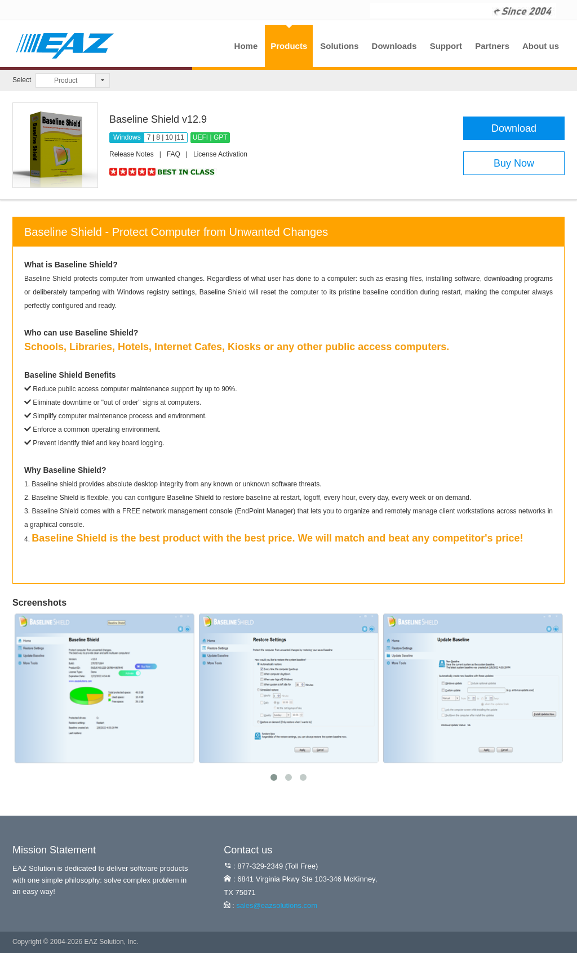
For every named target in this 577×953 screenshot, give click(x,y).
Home (246, 46)
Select (21, 80)
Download (513, 128)
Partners (492, 46)
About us (540, 46)
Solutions (339, 46)
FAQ (173, 154)
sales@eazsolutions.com (276, 905)
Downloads (394, 46)
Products (288, 46)
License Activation (220, 154)
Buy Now (514, 163)
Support (446, 46)
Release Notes (131, 154)
